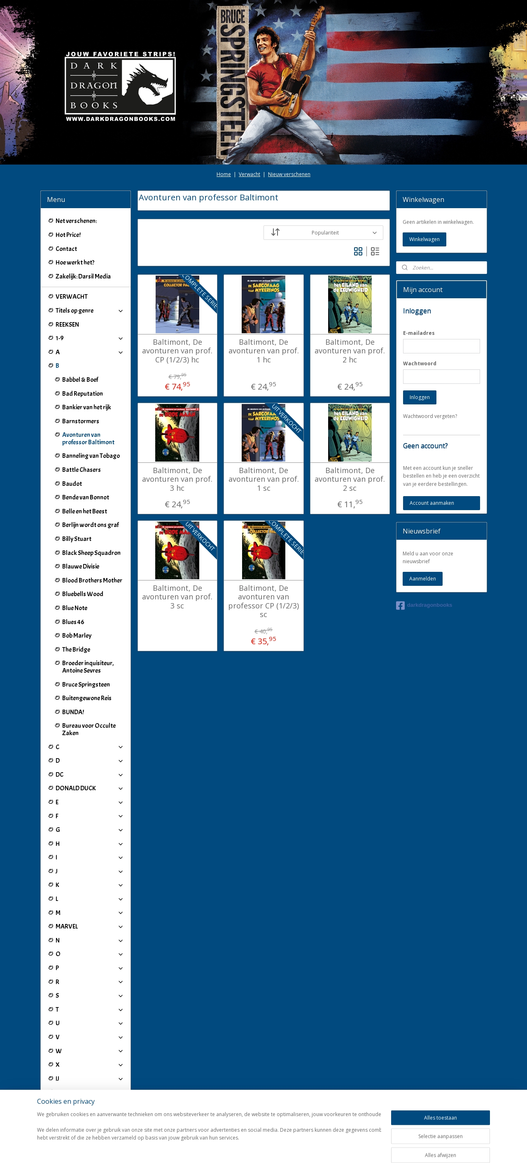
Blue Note (74, 608)
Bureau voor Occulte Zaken (89, 729)
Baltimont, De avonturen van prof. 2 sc (350, 479)
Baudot (72, 484)
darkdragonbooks (424, 606)
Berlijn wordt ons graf (90, 525)
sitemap (238, 1148)
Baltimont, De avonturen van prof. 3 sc (177, 597)
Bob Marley (76, 635)
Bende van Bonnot (85, 497)
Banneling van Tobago (91, 456)
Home (224, 174)
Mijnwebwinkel (358, 1148)
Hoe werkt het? (75, 262)
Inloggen (420, 397)
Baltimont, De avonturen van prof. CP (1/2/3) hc (177, 351)
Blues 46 (73, 622)
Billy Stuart (76, 539)
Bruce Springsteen (86, 684)
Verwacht (249, 174)
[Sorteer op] (323, 232)
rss (255, 1148)
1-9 (90, 338)
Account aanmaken (432, 502)
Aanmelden (422, 578)
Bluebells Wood (82, 594)
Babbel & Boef (80, 380)
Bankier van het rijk (86, 407)
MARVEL (90, 926)
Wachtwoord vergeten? (430, 416)
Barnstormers (80, 421)
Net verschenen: (76, 221)
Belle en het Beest (84, 511)
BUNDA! (73, 712)
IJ (90, 1079)
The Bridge (76, 649)
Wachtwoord (419, 363)
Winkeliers (90, 1113)
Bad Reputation (82, 394)
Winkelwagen (424, 239)
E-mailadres (419, 333)
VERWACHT (72, 296)
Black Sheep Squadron (91, 553)
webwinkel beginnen (287, 1148)
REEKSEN (67, 324)
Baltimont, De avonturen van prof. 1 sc (263, 479)
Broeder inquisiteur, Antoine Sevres (88, 667)
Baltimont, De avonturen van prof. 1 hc (263, 351)
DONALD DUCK (90, 788)
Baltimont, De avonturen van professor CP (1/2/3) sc (263, 601)
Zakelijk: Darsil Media (83, 276)
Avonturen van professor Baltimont (88, 438)
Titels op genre (90, 310)
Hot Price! (68, 235)
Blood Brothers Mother (92, 580)
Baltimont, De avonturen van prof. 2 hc (350, 351)
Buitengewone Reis (87, 698)
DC (90, 775)
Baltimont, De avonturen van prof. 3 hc (177, 479)
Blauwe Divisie (80, 566)
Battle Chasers (81, 470)
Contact (66, 249)
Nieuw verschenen (289, 174)
